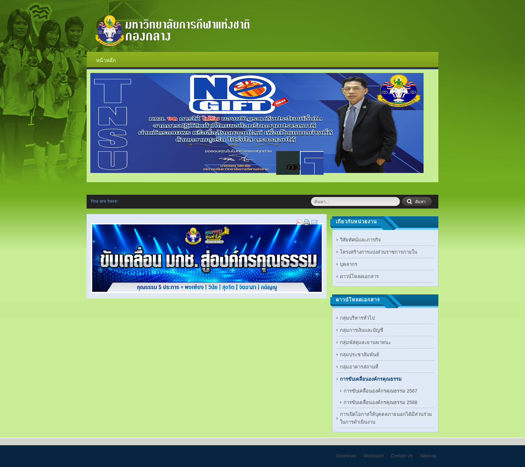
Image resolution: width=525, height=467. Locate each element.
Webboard (373, 455)
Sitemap (428, 455)
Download (346, 455)
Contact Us (402, 455)
